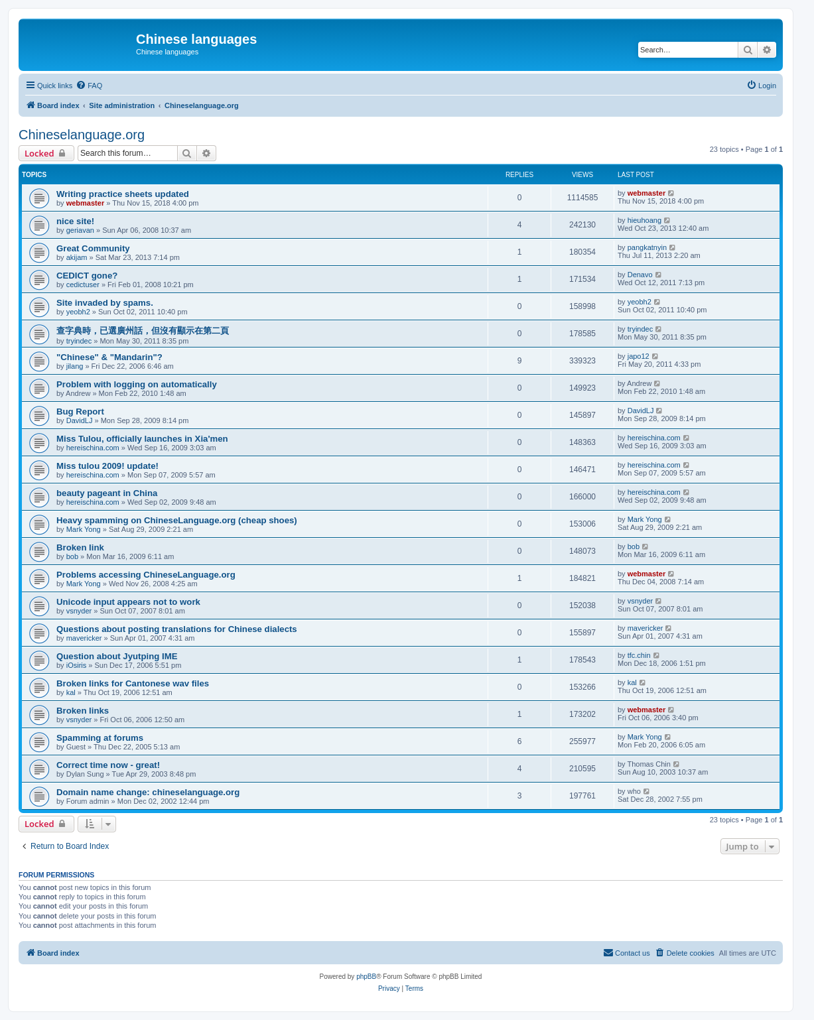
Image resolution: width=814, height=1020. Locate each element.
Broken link (80, 547)
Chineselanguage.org (82, 134)
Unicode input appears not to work (128, 602)
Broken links (82, 711)
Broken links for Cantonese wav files (132, 683)
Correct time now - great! (108, 765)
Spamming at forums (99, 738)
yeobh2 (78, 312)
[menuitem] (89, 86)
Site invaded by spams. (104, 303)
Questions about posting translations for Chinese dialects (176, 629)
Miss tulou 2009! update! (107, 466)
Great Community (93, 248)
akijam (77, 257)
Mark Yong (83, 529)
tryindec (79, 341)
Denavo (640, 275)
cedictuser (83, 284)
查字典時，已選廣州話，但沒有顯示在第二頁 (142, 331)
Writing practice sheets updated (122, 194)
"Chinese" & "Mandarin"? (109, 357)
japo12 (638, 356)
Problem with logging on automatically (136, 384)
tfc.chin (639, 655)
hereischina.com (92, 448)
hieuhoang (644, 220)
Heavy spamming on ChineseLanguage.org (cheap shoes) (176, 520)
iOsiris (76, 665)
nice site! (75, 221)
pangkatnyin (647, 247)
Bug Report (80, 411)
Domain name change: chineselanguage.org (147, 792)
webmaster (85, 203)
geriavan (80, 230)
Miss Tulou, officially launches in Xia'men (142, 439)
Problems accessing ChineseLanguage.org (146, 575)
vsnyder (79, 611)
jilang (75, 366)
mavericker (84, 638)
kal (71, 692)
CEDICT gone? (86, 276)
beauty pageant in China (106, 493)
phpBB (366, 976)
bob (72, 556)
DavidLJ (79, 420)
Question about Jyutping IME (116, 656)
